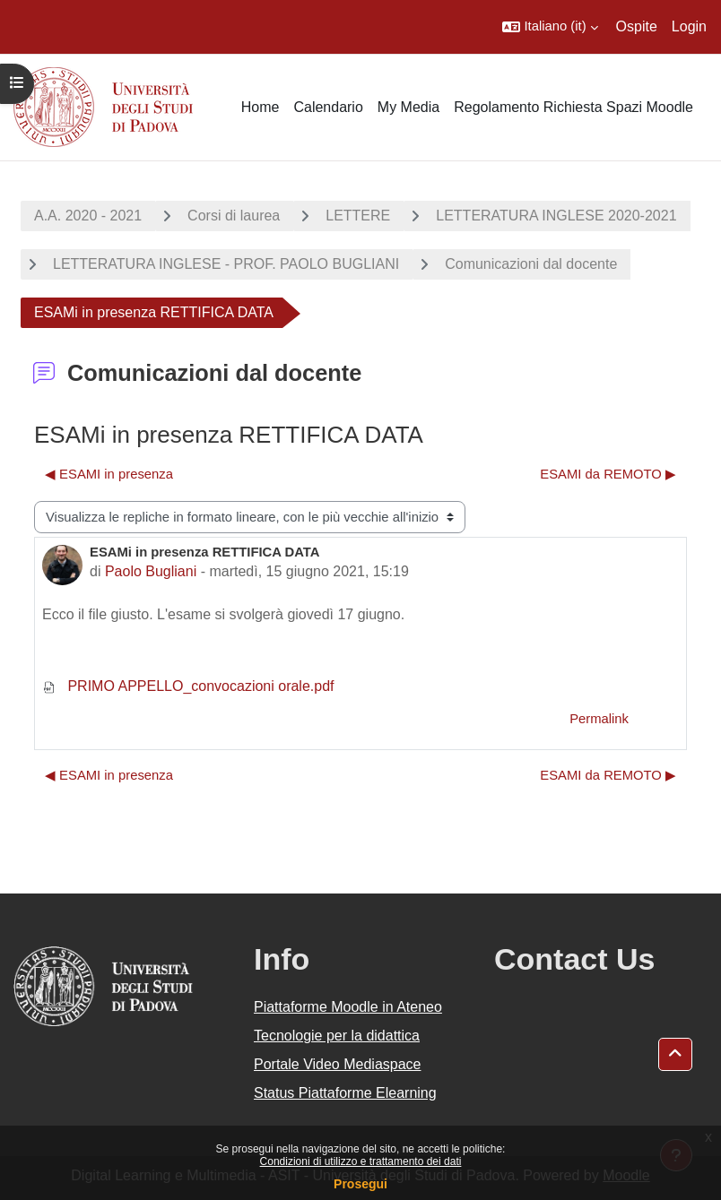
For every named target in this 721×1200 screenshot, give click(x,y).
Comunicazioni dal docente (531, 264)
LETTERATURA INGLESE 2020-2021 (556, 215)
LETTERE (358, 215)
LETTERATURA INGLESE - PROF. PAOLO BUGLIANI (226, 264)
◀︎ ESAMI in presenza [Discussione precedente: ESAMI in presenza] (109, 474)
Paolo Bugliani (150, 571)
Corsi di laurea (233, 215)
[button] (549, 27)
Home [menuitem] (260, 107)
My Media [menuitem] (408, 107)
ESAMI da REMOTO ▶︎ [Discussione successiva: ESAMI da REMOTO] (608, 474)
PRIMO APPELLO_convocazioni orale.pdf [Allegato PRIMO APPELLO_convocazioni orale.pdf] (188, 686)
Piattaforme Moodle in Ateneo (348, 1006)
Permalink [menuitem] (599, 719)
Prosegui (360, 1184)
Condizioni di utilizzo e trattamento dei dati (361, 1161)
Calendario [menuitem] (327, 107)
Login (689, 26)
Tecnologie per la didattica (337, 1035)
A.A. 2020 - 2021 (88, 215)
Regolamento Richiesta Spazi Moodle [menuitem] (573, 107)
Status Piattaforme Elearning (345, 1093)
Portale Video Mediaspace (337, 1064)
